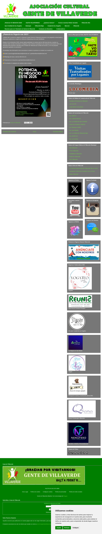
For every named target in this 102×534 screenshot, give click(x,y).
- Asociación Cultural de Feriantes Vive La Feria (81, 171)
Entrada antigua (58, 131)
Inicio (34, 131)
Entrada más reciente (9, 131)
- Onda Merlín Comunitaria (75, 107)
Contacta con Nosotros (46, 29)
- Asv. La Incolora (73, 139)
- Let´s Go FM (72, 104)
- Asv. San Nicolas (73, 130)
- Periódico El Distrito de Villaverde (78, 101)
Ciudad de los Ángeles (54, 26)
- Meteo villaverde (73, 174)
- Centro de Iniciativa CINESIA (76, 124)
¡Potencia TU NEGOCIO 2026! (13, 22)
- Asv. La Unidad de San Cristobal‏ (77, 121)
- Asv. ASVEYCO (73, 136)
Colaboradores (60, 29)
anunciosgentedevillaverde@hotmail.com (47, 524)
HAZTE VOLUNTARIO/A (33, 22)
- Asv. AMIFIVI (72, 115)
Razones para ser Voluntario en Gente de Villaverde (20, 29)
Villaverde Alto (86, 22)
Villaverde (76, 26)
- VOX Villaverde (73, 159)
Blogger (65, 496)
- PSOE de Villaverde (74, 156)
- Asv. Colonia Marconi (74, 118)
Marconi (67, 26)
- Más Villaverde (72, 148)
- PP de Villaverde (73, 150)
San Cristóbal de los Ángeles (13, 26)
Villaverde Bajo (39, 26)
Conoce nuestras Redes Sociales (68, 22)
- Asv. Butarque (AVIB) (74, 127)
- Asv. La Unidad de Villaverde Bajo (78, 133)
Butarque (28, 26)
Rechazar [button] (67, 527)
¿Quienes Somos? (48, 22)
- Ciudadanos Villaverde (75, 153)
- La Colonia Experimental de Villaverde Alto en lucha (83, 168)
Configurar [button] (76, 527)
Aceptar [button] (59, 527)
